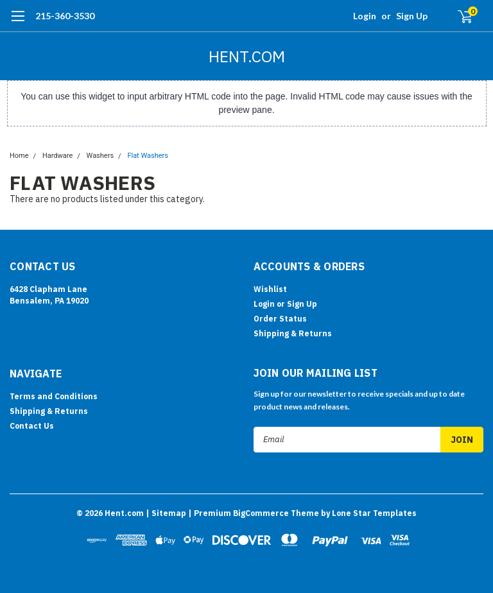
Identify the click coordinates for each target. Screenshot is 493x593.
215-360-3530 (64, 15)
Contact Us (32, 426)
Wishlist (270, 289)
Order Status (280, 318)
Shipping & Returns (293, 333)
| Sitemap (166, 513)
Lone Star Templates (374, 513)
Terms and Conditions (54, 396)
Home (19, 155)
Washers (100, 155)
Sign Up (412, 15)
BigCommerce (261, 513)
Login (364, 15)
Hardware (57, 155)
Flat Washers (147, 155)
